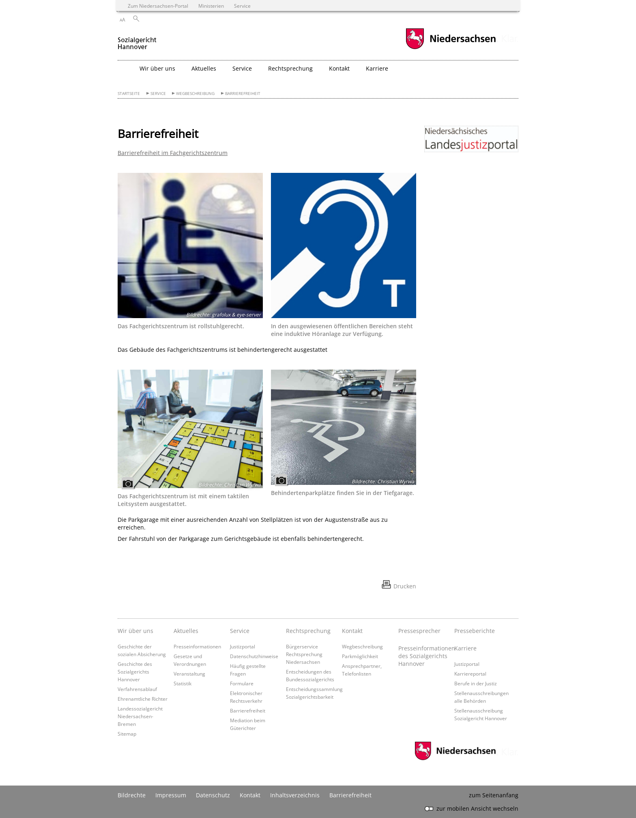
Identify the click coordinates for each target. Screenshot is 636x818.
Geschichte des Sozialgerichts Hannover (135, 671)
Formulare (242, 683)
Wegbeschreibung (195, 93)
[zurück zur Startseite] (137, 40)
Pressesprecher (419, 631)
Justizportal (242, 646)
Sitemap (127, 733)
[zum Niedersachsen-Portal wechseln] (451, 48)
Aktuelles (186, 631)
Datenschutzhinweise (254, 656)
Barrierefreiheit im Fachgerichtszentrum (173, 153)
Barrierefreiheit (242, 93)
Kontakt (352, 631)
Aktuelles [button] (203, 68)
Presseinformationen (197, 646)
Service (158, 93)
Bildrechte (132, 795)
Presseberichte (474, 631)
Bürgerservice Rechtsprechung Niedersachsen (304, 654)
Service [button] (242, 68)
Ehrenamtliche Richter (143, 698)
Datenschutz (213, 795)
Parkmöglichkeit (360, 656)
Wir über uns (135, 631)
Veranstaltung (189, 673)
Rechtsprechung (308, 631)
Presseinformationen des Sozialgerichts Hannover (424, 655)
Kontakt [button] (339, 68)
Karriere (465, 648)
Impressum (170, 795)
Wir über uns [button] (157, 68)
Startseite (129, 93)
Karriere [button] (377, 68)
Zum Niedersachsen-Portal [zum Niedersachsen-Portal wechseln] (158, 5)
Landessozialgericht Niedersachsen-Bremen (140, 716)
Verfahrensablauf (137, 689)
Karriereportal (470, 673)
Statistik (182, 683)
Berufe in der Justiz (475, 683)
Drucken (404, 586)
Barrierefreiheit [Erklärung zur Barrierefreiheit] (350, 795)
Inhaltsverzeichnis (295, 795)
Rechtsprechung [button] (290, 68)
